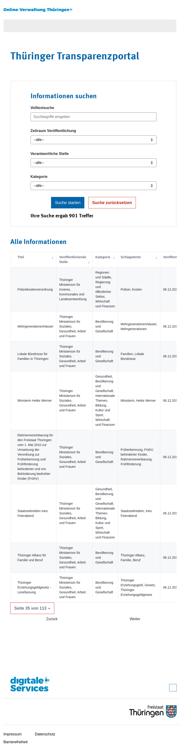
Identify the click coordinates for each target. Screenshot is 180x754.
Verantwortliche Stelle (50, 154)
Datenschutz (45, 734)
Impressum (12, 734)
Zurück (51, 619)
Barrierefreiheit (15, 742)
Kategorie (39, 177)
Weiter (135, 619)
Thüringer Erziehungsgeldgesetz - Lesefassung (34, 587)
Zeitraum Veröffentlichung (53, 131)
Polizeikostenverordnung (35, 289)
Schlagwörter (131, 257)
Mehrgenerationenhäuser (35, 326)
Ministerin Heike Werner (34, 400)
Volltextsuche (42, 108)
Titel (20, 257)
